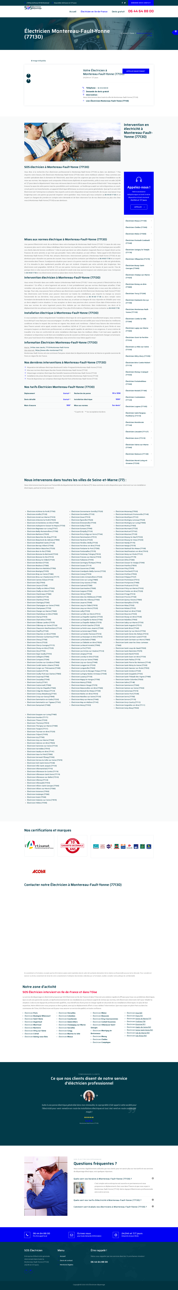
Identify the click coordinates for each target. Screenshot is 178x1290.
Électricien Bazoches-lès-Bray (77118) (42, 537)
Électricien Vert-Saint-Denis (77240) (41, 763)
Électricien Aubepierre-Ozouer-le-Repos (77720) (46, 526)
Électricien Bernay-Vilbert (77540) (40, 546)
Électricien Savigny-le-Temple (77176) (137, 251)
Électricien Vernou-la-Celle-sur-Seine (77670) (44, 760)
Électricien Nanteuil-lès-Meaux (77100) (131, 548)
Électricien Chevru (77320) (37, 642)
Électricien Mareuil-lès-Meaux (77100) (86, 691)
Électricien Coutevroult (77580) (39, 685)
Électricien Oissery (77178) (126, 557)
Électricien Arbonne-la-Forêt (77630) (41, 520)
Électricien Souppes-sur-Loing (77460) (42, 714)
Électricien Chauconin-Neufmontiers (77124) (44, 628)
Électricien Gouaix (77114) (81, 565)
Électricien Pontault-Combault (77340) (138, 241)
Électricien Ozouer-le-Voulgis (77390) (130, 563)
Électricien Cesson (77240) (37, 585)
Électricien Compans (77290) (38, 659)
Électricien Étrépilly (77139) (82, 531)
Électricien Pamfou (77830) (126, 565)
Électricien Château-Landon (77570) (41, 622)
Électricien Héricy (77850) (81, 594)
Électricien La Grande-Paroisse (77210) (86, 634)
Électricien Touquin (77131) (37, 729)
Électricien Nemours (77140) (137, 454)
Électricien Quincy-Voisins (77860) (129, 600)
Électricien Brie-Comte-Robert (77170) (138, 364)
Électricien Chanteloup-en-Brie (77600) (42, 614)
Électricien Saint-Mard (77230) (127, 654)
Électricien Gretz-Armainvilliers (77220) (86, 577)
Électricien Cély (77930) (36, 583)
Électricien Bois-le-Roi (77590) (39, 551)
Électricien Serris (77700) (125, 697)
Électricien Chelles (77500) (136, 227)
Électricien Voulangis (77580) (38, 794)
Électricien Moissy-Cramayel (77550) (137, 373)
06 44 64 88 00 (141, 11)
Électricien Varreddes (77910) (38, 749)
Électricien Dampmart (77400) (38, 705)
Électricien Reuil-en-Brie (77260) (128, 611)
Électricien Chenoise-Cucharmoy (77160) (43, 637)
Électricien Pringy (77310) (125, 594)
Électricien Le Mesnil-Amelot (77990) (85, 645)
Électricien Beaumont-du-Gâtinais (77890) (43, 540)
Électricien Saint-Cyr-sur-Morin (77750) (131, 631)
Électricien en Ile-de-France (94, 11)
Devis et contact (66, 1260)
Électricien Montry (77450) (126, 526)
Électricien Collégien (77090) (38, 657)
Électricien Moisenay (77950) (127, 511)
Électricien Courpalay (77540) (38, 679)
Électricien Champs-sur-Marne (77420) (138, 276)
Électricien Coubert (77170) (37, 671)
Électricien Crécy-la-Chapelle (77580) (41, 688)
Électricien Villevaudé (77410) (38, 783)
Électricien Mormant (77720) (127, 528)
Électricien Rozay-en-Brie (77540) (129, 617)
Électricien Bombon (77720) (38, 563)
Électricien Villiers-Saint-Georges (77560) (43, 786)
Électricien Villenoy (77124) (37, 780)
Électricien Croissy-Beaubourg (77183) (42, 694)
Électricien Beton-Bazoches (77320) (41, 548)
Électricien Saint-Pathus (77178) (128, 659)
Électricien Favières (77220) (82, 540)
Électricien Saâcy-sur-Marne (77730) (129, 622)
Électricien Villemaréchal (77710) (40, 769)
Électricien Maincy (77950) (81, 682)
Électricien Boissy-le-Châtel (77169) (41, 560)
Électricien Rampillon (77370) (127, 603)
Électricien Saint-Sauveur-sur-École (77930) (132, 668)
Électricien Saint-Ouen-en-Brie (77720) (131, 657)
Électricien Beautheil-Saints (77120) (41, 543)
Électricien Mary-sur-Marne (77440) (85, 699)
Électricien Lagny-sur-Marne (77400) (137, 329)
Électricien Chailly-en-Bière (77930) (41, 588)
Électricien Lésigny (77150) (81, 654)
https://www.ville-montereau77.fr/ (49, 350)
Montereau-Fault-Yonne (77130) (89, 1123)
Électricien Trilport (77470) (37, 734)
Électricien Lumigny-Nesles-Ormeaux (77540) (89, 674)
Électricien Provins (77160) (126, 597)
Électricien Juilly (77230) (80, 611)
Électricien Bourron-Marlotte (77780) (41, 568)
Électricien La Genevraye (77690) (84, 631)
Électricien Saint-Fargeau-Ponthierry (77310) (136, 414)
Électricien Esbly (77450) (80, 526)
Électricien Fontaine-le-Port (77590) (85, 548)
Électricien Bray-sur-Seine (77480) (40, 574)
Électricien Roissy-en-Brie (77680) (136, 285)
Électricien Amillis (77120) (37, 514)
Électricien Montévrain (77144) (135, 423)
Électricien (30, 1013)
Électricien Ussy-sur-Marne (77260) (40, 740)
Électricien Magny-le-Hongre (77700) (85, 679)
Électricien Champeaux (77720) (39, 608)
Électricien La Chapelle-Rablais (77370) (86, 622)
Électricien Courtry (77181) (37, 682)
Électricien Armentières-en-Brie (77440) (43, 523)
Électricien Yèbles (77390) (37, 803)
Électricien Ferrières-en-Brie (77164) (85, 546)
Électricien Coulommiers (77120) (135, 398)
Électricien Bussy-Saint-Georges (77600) (135, 266)
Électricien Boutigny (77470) (38, 571)
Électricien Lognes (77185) (136, 406)
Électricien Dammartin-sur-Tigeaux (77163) (44, 702)
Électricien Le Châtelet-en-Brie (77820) (86, 642)
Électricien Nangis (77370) (126, 546)
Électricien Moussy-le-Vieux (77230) (129, 540)
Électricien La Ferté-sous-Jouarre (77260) (87, 628)
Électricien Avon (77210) (135, 438)
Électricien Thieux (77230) (37, 720)
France (132, 33)
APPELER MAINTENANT (135, 71)
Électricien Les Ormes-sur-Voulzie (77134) (87, 651)
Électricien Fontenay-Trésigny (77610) (86, 554)
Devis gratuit (118, 11)
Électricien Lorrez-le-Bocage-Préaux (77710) (88, 671)
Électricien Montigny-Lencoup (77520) (130, 520)
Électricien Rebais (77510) (126, 608)
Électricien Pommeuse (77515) (127, 580)
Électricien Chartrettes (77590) (39, 620)
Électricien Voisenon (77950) (38, 791)
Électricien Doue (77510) (80, 517)
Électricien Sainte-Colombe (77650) (129, 679)
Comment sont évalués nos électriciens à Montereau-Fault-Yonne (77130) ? (110, 1206)
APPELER (139, 207)
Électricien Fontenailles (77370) (83, 551)
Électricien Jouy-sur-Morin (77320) (84, 608)
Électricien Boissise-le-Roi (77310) (40, 557)
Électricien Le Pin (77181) (81, 648)
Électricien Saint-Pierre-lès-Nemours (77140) (133, 662)
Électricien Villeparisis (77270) (138, 259)
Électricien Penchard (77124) (127, 571)
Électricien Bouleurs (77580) (38, 565)
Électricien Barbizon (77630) (38, 534)
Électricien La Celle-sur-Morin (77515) (85, 614)
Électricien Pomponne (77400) (127, 583)
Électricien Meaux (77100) (136, 221)
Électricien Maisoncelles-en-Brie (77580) (87, 688)
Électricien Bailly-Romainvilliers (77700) (42, 531)
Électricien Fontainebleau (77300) (136, 382)
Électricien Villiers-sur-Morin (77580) (41, 788)
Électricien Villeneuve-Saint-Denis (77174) (43, 774)
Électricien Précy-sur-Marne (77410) (129, 588)
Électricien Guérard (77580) (81, 585)
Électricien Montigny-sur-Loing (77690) (131, 523)
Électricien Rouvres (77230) (126, 614)
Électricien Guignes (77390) (81, 591)
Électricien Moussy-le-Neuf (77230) (129, 537)
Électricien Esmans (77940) (81, 528)
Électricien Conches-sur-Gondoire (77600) (43, 662)
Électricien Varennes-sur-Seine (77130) (42, 746)
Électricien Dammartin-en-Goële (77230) (43, 699)
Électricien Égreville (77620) (82, 520)
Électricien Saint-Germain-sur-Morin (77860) (133, 640)
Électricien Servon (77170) (126, 699)
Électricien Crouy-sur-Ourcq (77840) (40, 697)
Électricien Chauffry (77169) (37, 631)
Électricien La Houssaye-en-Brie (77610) (86, 637)
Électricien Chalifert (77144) (38, 597)
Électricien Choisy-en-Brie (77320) (40, 648)
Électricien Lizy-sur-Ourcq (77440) (84, 662)
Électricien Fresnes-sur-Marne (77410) (86, 557)
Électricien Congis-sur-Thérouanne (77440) (43, 668)
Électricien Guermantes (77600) (83, 588)
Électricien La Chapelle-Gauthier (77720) (87, 617)
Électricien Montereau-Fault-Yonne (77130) (110, 101)
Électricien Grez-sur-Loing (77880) (84, 580)
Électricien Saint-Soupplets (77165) (129, 674)
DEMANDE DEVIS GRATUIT (141, 3)
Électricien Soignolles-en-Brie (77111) (130, 705)
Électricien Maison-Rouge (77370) (84, 685)
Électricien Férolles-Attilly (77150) (84, 543)
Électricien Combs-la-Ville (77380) (136, 320)
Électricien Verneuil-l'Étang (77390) (40, 757)
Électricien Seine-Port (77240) (127, 694)
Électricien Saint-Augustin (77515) (129, 625)
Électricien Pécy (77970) (125, 568)
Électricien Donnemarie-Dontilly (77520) (87, 511)
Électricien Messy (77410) (81, 705)
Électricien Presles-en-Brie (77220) (129, 591)
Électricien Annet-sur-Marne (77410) (41, 517)
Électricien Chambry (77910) (38, 600)
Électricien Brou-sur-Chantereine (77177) (43, 577)
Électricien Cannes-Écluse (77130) (40, 580)
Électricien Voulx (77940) (36, 797)
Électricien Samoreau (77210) (127, 691)
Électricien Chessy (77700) (37, 640)
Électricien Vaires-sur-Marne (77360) (137, 446)
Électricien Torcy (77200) (136, 293)
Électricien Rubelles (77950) (126, 620)
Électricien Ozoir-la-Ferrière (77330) (137, 338)
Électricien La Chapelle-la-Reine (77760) (87, 620)
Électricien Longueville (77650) (83, 668)
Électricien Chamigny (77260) (38, 603)
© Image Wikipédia (38, 61)
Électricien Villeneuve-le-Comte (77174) (42, 771)
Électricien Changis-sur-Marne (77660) (42, 611)
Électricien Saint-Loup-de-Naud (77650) (131, 648)
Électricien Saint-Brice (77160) (127, 628)
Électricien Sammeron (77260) (127, 685)
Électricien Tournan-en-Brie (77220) (41, 732)
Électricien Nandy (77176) (125, 543)
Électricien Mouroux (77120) (126, 534)
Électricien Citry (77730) (36, 651)
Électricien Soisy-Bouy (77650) (127, 708)
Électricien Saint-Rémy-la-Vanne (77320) (131, 665)
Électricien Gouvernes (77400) (83, 568)
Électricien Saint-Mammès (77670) (129, 651)
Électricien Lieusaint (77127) (137, 432)
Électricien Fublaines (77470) (82, 560)
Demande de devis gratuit (97, 91)
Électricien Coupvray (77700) (38, 677)
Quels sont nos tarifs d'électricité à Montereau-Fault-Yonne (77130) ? (107, 1200)
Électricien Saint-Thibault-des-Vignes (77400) (133, 677)
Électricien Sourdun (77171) (37, 717)
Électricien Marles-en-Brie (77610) (84, 694)
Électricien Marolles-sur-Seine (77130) (86, 697)
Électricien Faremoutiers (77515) (84, 537)
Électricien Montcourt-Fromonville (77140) (132, 514)
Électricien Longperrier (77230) (83, 665)
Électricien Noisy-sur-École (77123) (129, 554)
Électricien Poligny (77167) (126, 577)
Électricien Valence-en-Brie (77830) (41, 743)
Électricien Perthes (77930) (126, 574)
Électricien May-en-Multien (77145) (84, 702)
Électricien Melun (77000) (136, 234)
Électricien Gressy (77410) (81, 574)
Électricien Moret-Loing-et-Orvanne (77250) (137, 461)
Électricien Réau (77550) (125, 605)
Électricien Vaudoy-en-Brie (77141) (40, 751)
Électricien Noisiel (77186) (136, 391)
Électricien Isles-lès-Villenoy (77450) (85, 600)
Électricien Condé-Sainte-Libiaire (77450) (43, 665)
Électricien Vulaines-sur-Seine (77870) (42, 800)
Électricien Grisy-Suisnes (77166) (83, 583)
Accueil (72, 11)
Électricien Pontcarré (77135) (127, 585)
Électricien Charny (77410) (37, 617)
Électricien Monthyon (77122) (127, 517)
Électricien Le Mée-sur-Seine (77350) (137, 348)
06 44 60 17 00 (110, 195)
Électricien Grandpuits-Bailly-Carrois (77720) (88, 571)
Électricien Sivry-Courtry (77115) (128, 702)
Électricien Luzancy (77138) (81, 677)
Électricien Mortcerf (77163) (126, 531)
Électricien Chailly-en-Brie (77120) (40, 591)
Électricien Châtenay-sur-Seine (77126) (42, 625)
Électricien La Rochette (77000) (83, 640)
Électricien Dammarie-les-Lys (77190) (137, 301)
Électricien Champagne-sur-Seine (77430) (43, 605)
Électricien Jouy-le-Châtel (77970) (84, 605)
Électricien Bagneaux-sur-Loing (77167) (42, 528)
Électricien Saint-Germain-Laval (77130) (131, 637)
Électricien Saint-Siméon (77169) (128, 671)
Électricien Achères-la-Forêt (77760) (41, 511)
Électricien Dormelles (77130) (82, 514)
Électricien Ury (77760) (35, 737)
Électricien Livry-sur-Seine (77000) (84, 659)
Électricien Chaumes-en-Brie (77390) (41, 634)
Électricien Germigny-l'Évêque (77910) (86, 563)
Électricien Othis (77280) (125, 560)
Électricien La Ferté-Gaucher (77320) (85, 625)
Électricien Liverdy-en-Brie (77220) (84, 657)
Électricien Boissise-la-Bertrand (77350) (42, 554)
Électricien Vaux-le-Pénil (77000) (40, 754)
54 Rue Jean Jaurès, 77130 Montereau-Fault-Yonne (49, 347)
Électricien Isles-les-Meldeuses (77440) (86, 597)
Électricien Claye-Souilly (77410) (39, 654)
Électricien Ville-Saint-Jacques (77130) (42, 766)
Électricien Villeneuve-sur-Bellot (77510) (43, 777)
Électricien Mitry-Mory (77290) (138, 356)
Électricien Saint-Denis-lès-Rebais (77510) (132, 634)
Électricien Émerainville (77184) (83, 523)
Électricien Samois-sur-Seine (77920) (130, 688)
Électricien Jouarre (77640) (81, 603)
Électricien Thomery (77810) (38, 723)
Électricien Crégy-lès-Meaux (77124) (41, 691)
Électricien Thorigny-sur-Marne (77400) (42, 726)
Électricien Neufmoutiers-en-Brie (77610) (132, 551)
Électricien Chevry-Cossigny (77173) (41, 645)
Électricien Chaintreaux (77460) (39, 594)
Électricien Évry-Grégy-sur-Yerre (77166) (87, 534)
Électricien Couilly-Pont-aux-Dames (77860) (44, 674)
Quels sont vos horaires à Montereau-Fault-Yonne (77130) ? (103, 1178)
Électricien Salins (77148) (125, 682)
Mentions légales (66, 1265)
